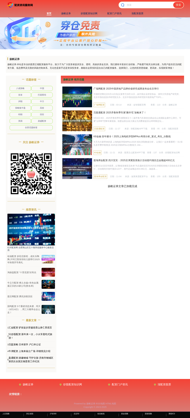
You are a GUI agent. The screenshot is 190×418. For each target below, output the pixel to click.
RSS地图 (100, 403)
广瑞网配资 (99, 105)
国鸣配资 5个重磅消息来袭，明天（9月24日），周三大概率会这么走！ (24, 309)
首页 (49, 13)
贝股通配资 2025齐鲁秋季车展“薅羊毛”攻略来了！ (120, 112)
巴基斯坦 (42, 95)
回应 (42, 114)
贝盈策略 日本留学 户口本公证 (25, 344)
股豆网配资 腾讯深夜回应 (20, 296)
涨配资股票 (137, 13)
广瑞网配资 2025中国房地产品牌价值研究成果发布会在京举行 (126, 88)
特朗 (20, 114)
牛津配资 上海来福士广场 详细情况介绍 (29, 351)
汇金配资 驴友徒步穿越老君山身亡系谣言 (30, 327)
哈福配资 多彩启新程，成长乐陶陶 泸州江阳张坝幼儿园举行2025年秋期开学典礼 (23, 259)
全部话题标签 (31, 127)
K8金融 (97, 152)
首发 (20, 95)
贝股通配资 (99, 128)
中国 (42, 88)
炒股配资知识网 (89, 13)
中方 (42, 101)
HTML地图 (111, 403)
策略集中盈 (20, 108)
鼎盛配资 (42, 121)
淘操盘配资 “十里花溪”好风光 (21, 272)
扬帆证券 (66, 13)
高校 (42, 108)
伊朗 (20, 101)
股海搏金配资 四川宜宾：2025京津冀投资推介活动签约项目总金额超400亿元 (134, 160)
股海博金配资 (100, 176)
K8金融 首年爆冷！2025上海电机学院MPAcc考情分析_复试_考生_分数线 (132, 136)
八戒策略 (20, 88)
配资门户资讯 (114, 13)
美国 (20, 121)
